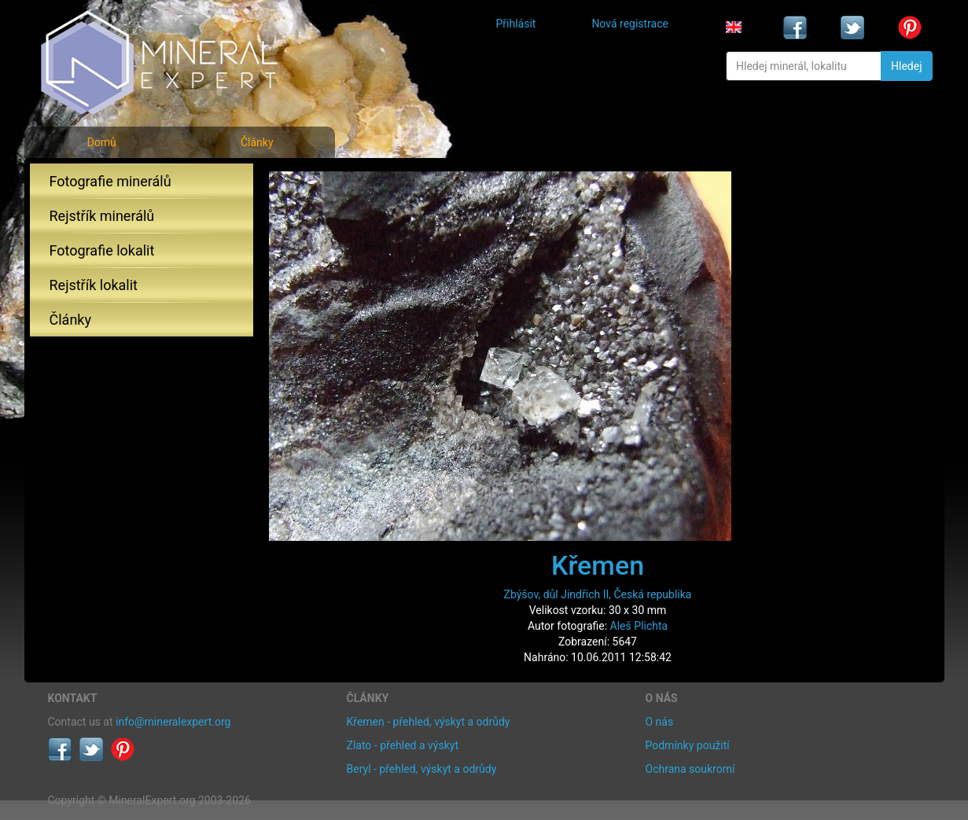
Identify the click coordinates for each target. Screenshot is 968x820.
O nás (660, 721)
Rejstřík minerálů (102, 216)
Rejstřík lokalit (94, 285)
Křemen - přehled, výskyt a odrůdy (428, 721)
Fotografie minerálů (110, 181)
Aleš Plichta (639, 626)
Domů (101, 142)
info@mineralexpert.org (173, 721)
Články (257, 142)
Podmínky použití (688, 745)
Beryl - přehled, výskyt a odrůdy (422, 769)
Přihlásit (516, 23)
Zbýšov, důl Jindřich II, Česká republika (598, 594)
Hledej (906, 66)
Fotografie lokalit (102, 250)
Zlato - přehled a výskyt (402, 745)
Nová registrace (629, 23)
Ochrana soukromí (690, 769)
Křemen (597, 565)
